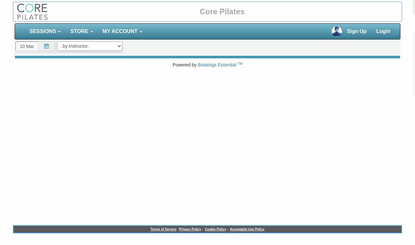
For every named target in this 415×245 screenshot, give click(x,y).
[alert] (413, 8)
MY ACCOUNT (122, 31)
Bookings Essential (220, 64)
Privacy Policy (190, 229)
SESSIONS (45, 31)
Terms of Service (163, 229)
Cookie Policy (215, 229)
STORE (81, 31)
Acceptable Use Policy (247, 229)
